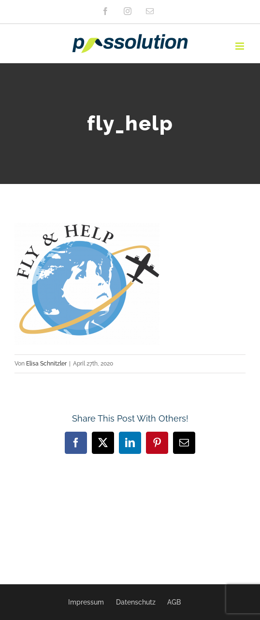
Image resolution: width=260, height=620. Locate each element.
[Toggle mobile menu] (240, 46)
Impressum (86, 602)
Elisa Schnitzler (46, 363)
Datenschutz (136, 602)
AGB (174, 602)
